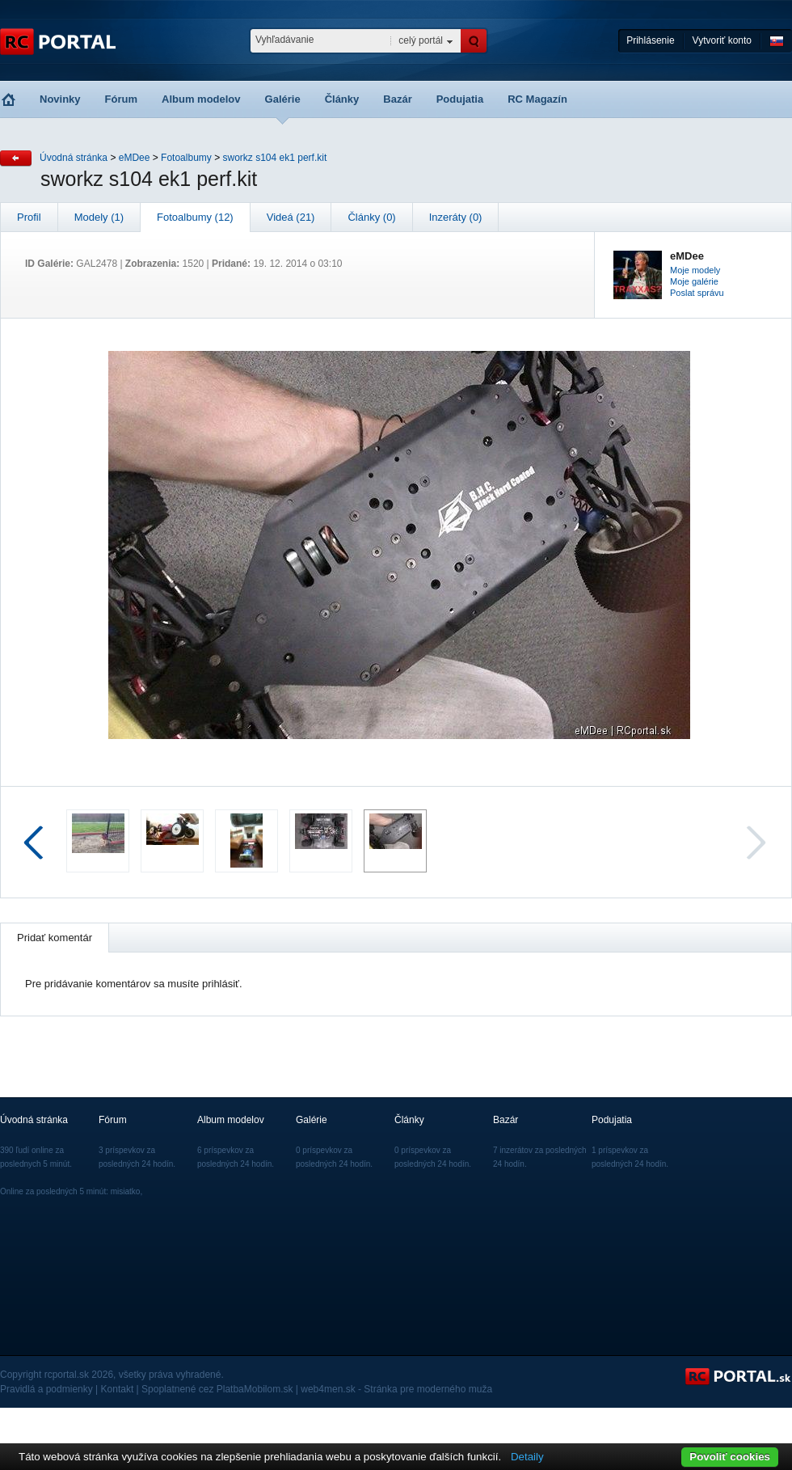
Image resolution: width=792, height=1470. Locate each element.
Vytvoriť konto (722, 40)
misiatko (126, 1191)
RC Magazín (537, 99)
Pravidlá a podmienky (46, 1389)
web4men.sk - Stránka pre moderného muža (396, 1389)
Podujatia (460, 99)
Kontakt (117, 1389)
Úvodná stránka (73, 157)
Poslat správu (697, 293)
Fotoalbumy (186, 157)
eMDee (134, 157)
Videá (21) (291, 217)
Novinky (60, 99)
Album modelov (201, 99)
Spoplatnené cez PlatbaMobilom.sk (217, 1389)
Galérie (283, 99)
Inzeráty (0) (455, 217)
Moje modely (695, 270)
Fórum (121, 99)
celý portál (420, 40)
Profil (29, 217)
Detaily (527, 1457)
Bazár (397, 99)
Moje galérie (694, 281)
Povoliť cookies (729, 1457)
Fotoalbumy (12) (195, 217)
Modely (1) (99, 217)
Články (342, 99)
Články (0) (371, 217)
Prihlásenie (650, 40)
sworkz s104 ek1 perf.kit (275, 157)
